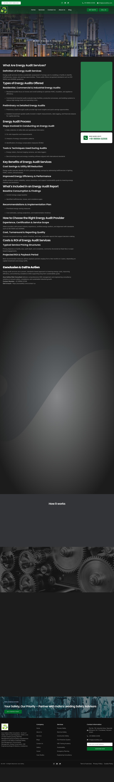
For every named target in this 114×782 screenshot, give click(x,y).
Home (33, 10)
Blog (69, 10)
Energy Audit (55, 42)
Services (42, 10)
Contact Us (52, 10)
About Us (62, 10)
